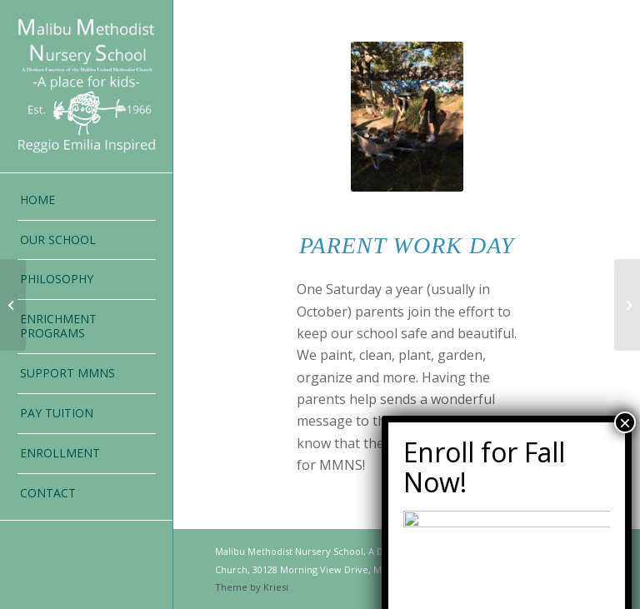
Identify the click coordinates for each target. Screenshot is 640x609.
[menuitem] (87, 201)
